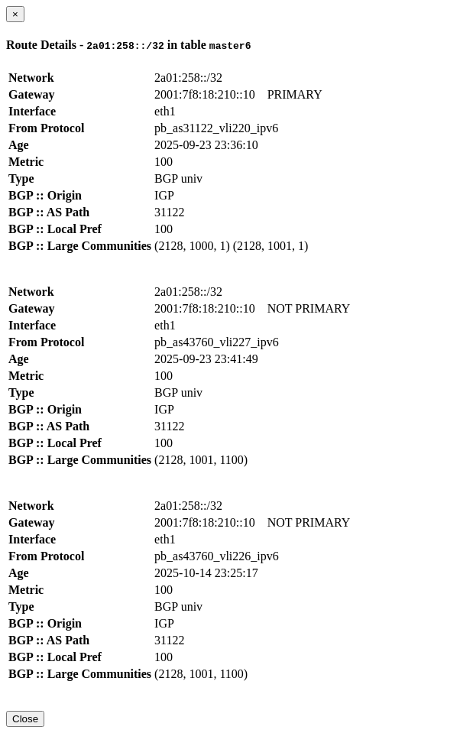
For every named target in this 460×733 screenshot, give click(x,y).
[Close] (15, 14)
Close (25, 719)
